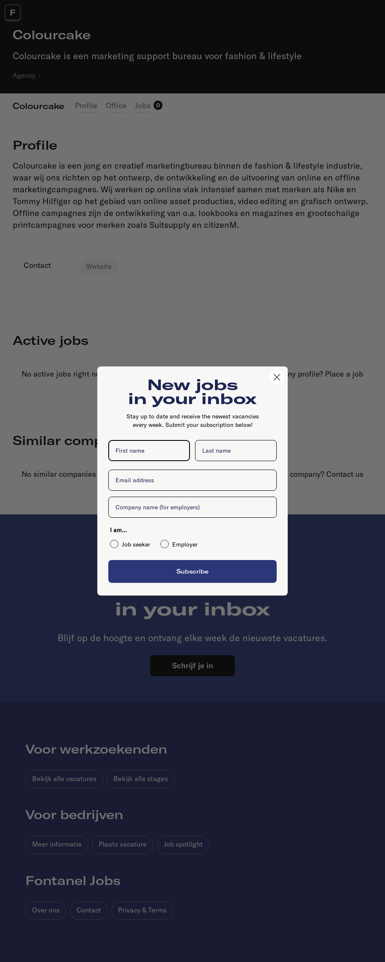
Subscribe (192, 571)
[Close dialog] (277, 377)
